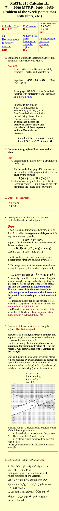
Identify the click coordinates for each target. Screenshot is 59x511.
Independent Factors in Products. (47, 41)
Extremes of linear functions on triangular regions (30, 41)
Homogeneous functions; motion (11, 43)
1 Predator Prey (11, 26)
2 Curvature (30, 26)
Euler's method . (25, 96)
